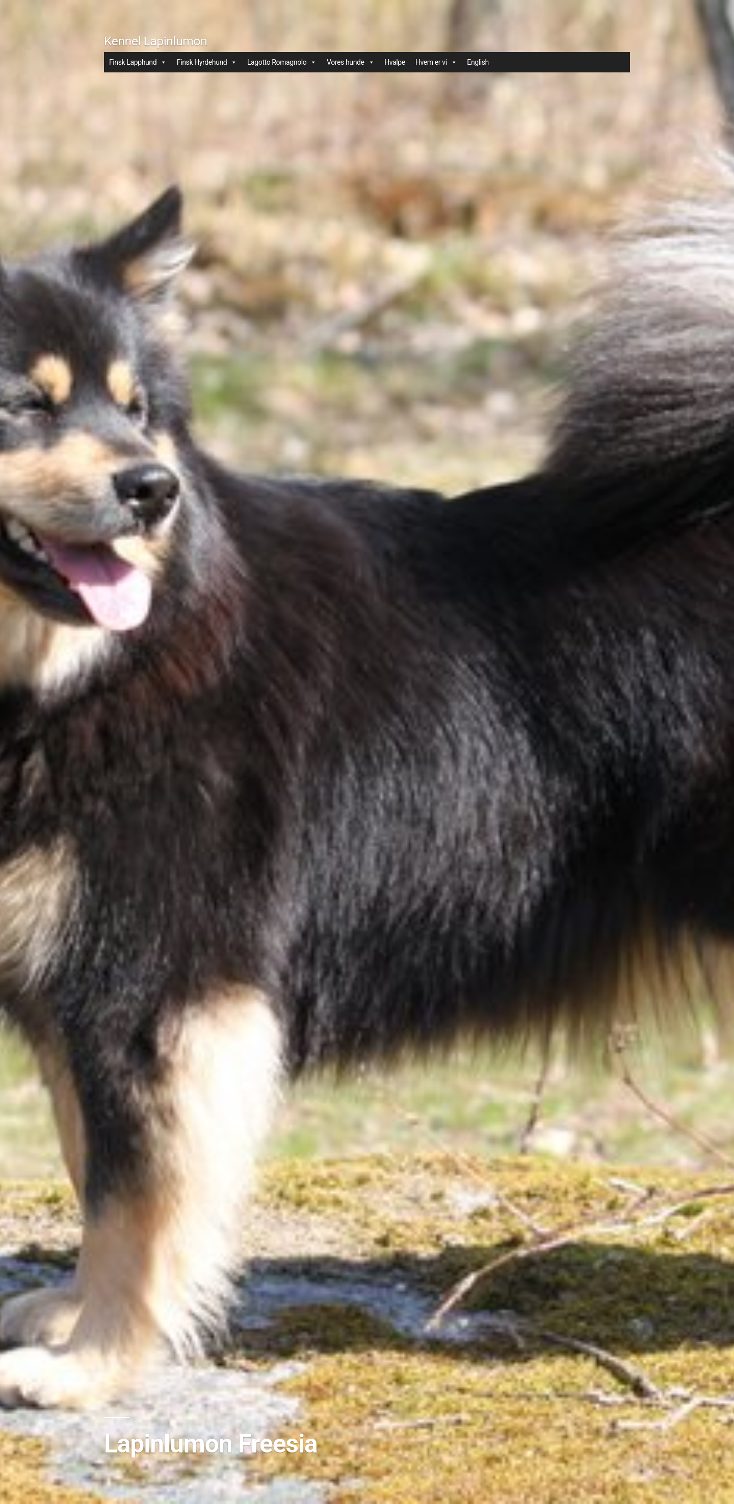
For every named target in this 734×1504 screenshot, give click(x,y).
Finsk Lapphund (138, 62)
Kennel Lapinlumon (155, 41)
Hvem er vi (436, 62)
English (478, 62)
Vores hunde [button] (350, 62)
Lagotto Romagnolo (282, 62)
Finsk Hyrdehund (207, 62)
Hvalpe (394, 62)
